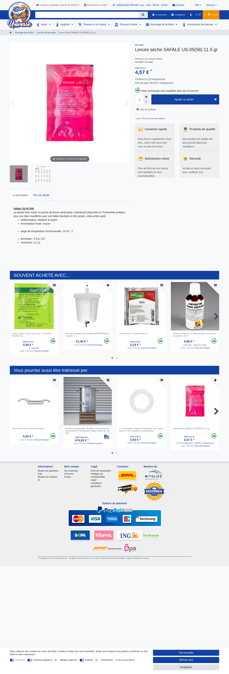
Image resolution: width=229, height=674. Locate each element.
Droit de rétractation (101, 470)
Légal (93, 480)
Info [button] (197, 5)
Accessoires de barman (200, 24)
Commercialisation (42, 660)
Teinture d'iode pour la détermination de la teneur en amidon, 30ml (194, 334)
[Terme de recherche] (86, 15)
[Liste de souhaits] (198, 14)
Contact (178, 5)
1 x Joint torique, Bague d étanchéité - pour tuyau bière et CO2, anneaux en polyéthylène (141, 429)
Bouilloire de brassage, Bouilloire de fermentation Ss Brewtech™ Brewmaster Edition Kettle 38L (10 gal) (87, 430)
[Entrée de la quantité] (139, 99)
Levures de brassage (46, 32)
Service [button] (210, 5)
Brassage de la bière (162, 24)
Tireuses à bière (129, 24)
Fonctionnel (107, 660)
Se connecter (71, 470)
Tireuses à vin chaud (95, 24)
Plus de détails (41, 195)
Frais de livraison (157, 118)
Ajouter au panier (195, 99)
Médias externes (68, 660)
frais (40, 473)
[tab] (20, 195)
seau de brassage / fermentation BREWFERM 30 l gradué (87, 334)
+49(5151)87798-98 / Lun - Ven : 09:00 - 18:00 (140, 5)
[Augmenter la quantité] (146, 96)
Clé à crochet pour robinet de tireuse (28, 428)
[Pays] (190, 14)
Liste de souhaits (146, 109)
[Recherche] (143, 15)
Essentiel (20, 660)
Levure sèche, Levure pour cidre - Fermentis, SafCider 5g (32, 334)
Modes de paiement (48, 470)
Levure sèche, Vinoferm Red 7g (133, 333)
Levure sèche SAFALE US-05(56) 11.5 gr (191, 428)
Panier (67, 476)
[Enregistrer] (178, 14)
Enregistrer (186, 667)
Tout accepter (186, 652)
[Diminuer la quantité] (146, 101)
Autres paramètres (125, 660)
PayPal (89, 660)
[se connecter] (159, 14)
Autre (44, 24)
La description (20, 195)
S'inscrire (69, 473)
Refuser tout (186, 659)
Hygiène (65, 24)
